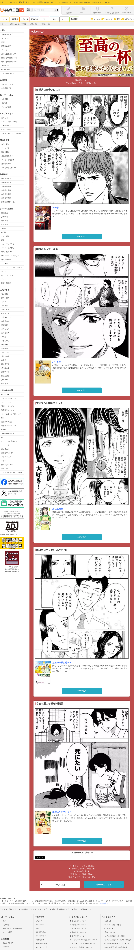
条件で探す (5, 144)
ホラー (3, 271)
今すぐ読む (81, 236)
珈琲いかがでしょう (62, 812)
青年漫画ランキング (78, 932)
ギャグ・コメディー (8, 248)
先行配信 (15, 19)
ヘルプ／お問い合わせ (9, 122)
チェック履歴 (6, 107)
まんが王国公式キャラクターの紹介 (117, 939)
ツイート (38, 857)
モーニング (5, 445)
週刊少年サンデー (7, 453)
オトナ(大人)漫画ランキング (81, 947)
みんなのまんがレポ (8, 168)
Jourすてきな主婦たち (9, 441)
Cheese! (4, 430)
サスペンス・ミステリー (10, 256)
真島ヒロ (4, 380)
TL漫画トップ (6, 66)
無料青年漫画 (6, 194)
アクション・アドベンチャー (11, 267)
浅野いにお (5, 298)
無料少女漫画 (6, 190)
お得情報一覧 (6, 88)
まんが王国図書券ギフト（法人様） (117, 943)
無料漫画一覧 (6, 182)
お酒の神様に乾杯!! (61, 662)
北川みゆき (5, 333)
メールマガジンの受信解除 (12, 928)
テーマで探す (6, 148)
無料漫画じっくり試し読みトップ (33, 909)
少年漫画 (4, 224)
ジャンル (95, 19)
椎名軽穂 (4, 345)
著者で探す (5, 152)
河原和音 (4, 325)
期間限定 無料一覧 (8, 202)
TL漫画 (3, 228)
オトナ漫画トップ (7, 73)
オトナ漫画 (5, 236)
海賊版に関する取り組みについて (12, 534)
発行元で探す (6, 164)
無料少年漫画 (6, 198)
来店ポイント (127, 19)
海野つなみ (5, 309)
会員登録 (4, 99)
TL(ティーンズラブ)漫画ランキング (83, 939)
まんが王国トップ (8, 909)
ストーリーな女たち (8, 398)
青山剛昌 (4, 294)
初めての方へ (6, 129)
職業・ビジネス (7, 252)
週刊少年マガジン (7, 422)
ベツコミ (4, 437)
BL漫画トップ (6, 69)
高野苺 (3, 360)
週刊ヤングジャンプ (8, 426)
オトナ (64, 19)
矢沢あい (4, 384)
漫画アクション (7, 465)
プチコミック (6, 402)
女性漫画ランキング (78, 924)
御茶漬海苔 (5, 321)
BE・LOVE (5, 394)
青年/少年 (34, 19)
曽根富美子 (5, 356)
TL (45, 19)
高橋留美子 (5, 364)
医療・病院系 (6, 283)
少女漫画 (4, 217)
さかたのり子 (6, 341)
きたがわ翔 (5, 329)
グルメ (3, 279)
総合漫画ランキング (78, 920)
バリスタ (56, 362)
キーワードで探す (7, 160)
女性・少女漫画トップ (9, 58)
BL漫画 (4, 232)
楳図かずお (5, 313)
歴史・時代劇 (6, 260)
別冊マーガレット (7, 433)
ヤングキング (6, 457)
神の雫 (55, 208)
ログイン (4, 103)
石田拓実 (4, 306)
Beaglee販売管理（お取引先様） (116, 947)
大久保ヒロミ (6, 317)
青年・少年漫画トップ (9, 62)
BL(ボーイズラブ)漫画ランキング (83, 943)
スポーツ (4, 263)
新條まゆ (4, 348)
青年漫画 (4, 221)
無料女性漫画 (6, 186)
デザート (4, 461)
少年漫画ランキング (78, 935)
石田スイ (4, 302)
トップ (4, 19)
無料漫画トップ (7, 34)
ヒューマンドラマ (7, 244)
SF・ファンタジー (8, 275)
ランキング (106, 19)
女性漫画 (4, 213)
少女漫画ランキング (78, 928)
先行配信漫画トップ (8, 54)
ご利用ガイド (6, 126)
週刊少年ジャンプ (7, 410)
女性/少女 (24, 19)
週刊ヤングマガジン (8, 406)
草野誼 (3, 337)
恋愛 (3, 240)
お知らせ (4, 118)
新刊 (116, 19)
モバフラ (4, 469)
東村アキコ (5, 372)
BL (54, 19)
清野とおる (5, 352)
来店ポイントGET (7, 84)
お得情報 (6, 946)
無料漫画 (74, 19)
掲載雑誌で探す (7, 156)
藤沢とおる (5, 376)
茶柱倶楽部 (57, 509)
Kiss (2, 418)
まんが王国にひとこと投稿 (11, 133)
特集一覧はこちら (103, 884)
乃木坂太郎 (5, 368)
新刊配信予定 (6, 46)
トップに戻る (59, 884)
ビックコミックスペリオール (11, 472)
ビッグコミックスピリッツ (11, 414)
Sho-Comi (4, 449)
